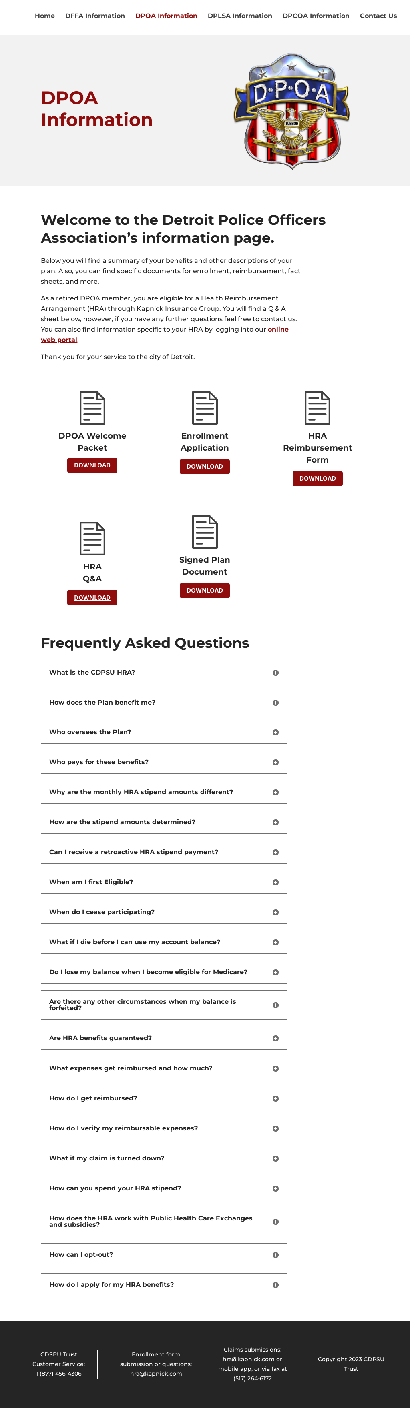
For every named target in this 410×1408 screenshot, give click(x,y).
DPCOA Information (316, 16)
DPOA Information (166, 16)
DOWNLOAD (92, 465)
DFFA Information (95, 16)
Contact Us (378, 16)
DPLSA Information (240, 16)
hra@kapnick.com (156, 1373)
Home (45, 16)
